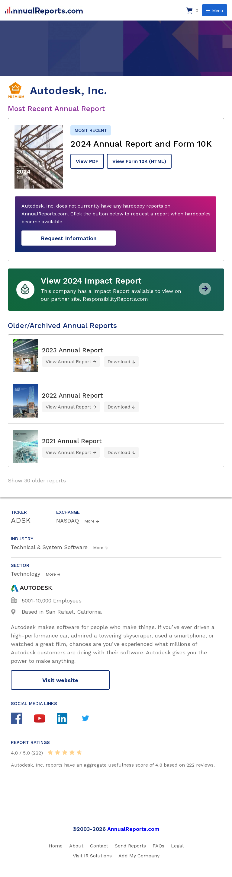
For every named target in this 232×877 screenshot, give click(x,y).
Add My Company (139, 856)
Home (56, 846)
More (89, 521)
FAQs (158, 846)
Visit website (60, 680)
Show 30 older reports (37, 480)
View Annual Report (68, 361)
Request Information (69, 238)
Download (119, 361)
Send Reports (130, 846)
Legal (177, 846)
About (76, 846)
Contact (99, 846)
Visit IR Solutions (92, 856)
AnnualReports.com (133, 829)
